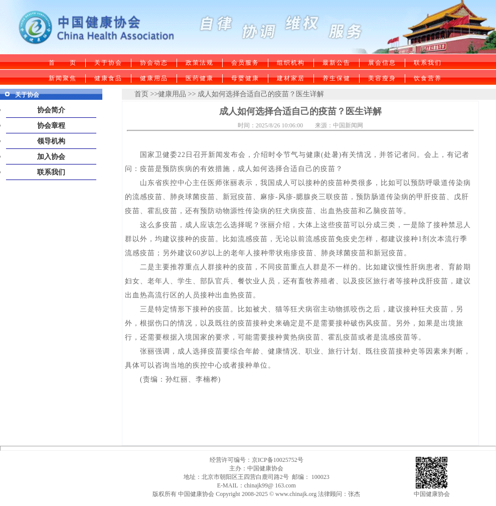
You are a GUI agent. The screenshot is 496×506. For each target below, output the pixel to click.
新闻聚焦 (63, 78)
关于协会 (108, 62)
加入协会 (51, 156)
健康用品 (154, 78)
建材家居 (291, 78)
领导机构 (51, 141)
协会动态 (154, 62)
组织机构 (291, 62)
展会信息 (382, 62)
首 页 (63, 62)
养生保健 (336, 78)
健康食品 (108, 78)
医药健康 (200, 78)
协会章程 (51, 125)
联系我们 (428, 62)
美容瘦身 (382, 78)
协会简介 (51, 110)
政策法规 (200, 62)
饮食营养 (428, 78)
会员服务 (245, 62)
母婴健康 (245, 78)
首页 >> (146, 94)
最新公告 (336, 62)
